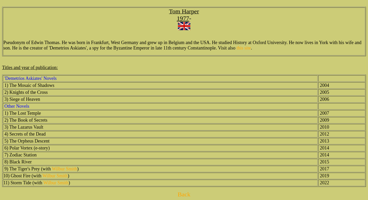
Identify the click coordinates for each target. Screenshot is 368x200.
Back (184, 194)
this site (243, 48)
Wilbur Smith (64, 168)
